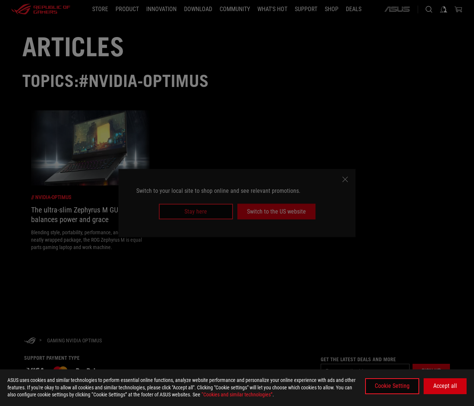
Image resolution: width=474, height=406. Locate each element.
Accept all (445, 385)
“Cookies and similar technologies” (237, 394)
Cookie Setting (392, 385)
